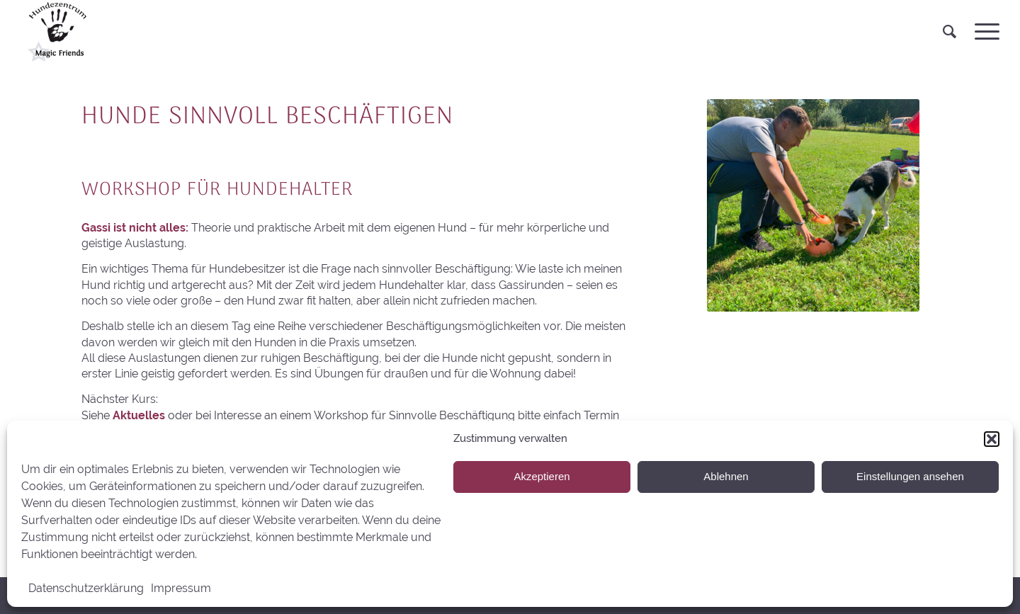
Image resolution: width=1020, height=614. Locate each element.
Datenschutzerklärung (86, 588)
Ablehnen (725, 476)
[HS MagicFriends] (56, 32)
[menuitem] (949, 32)
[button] (992, 439)
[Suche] (949, 32)
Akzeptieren (542, 476)
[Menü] (982, 32)
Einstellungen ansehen (910, 476)
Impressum (181, 588)
